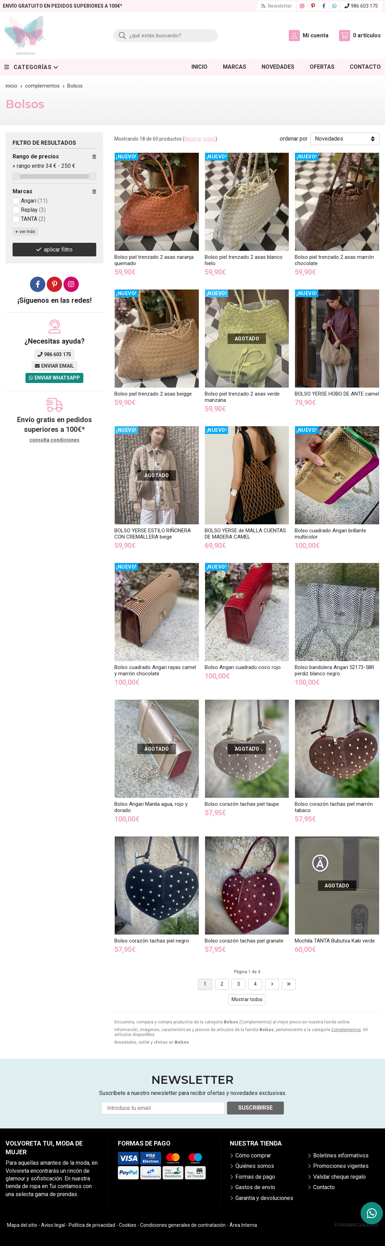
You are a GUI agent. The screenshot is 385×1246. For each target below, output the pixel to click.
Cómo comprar (253, 1155)
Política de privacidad (92, 1225)
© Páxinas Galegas (356, 1225)
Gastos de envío (255, 1187)
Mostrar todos (200, 139)
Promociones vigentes (341, 1166)
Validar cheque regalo (339, 1176)
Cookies (127, 1225)
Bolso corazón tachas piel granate (244, 941)
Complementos (346, 1029)
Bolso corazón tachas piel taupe (242, 804)
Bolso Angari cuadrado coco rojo (243, 667)
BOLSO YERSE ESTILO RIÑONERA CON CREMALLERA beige (152, 533)
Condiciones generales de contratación (183, 1225)
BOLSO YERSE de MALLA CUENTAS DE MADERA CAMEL (245, 533)
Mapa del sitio (22, 1225)
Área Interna (243, 1225)
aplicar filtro (58, 249)
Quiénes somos (254, 1166)
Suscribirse (255, 1107)
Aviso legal (53, 1225)
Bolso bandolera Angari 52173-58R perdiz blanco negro (334, 670)
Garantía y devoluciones (264, 1198)
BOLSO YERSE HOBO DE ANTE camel (337, 394)
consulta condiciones (54, 440)
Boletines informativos (341, 1155)
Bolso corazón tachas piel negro (151, 941)
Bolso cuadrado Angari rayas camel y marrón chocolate (155, 670)
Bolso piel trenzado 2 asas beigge (153, 394)
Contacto (324, 1187)
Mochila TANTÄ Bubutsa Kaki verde (335, 941)
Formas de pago (255, 1176)
